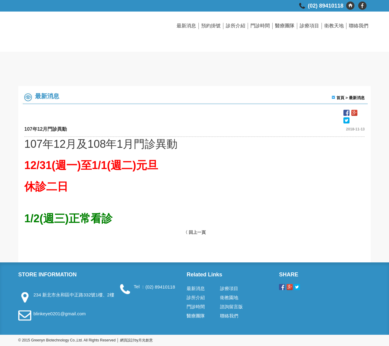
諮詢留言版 (231, 306)
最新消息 (186, 25)
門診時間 (260, 25)
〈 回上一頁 (194, 232)
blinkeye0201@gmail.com (59, 313)
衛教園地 (229, 297)
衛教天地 (334, 25)
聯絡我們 (358, 25)
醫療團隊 (284, 25)
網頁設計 (127, 340)
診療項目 (309, 25)
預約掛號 (211, 25)
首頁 (340, 97)
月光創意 (145, 340)
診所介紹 (235, 25)
